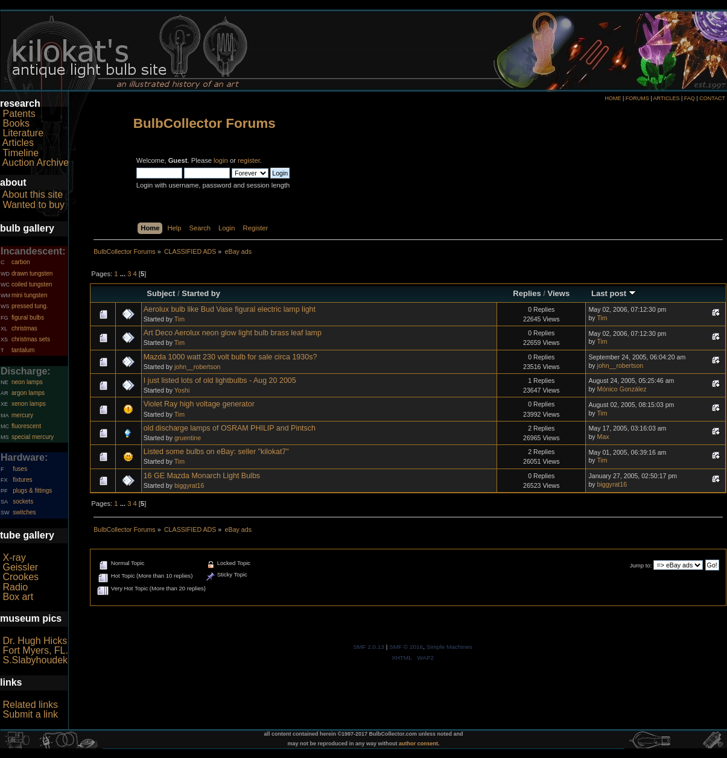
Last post (613, 293)
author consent (418, 744)
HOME (613, 98)
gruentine (187, 437)
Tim (179, 319)
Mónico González (622, 389)
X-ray (13, 557)
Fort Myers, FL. (35, 650)
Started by (201, 293)
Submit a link (30, 714)
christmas (24, 328)
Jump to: (641, 565)
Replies (527, 293)
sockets (23, 501)
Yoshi (182, 390)
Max (603, 436)
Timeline (20, 153)
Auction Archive (35, 162)
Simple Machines (449, 646)
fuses (20, 469)
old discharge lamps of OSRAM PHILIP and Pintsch (230, 428)
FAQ (689, 98)
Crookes (20, 577)
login (221, 160)
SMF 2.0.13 (368, 646)
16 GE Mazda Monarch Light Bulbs (202, 476)
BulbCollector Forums (204, 123)
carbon (20, 262)
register (249, 160)
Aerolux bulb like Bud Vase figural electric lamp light (230, 309)
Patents (18, 114)
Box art (17, 597)
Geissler (20, 567)
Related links (30, 705)
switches (24, 512)
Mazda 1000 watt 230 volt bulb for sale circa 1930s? (230, 357)
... (123, 273)
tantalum (22, 350)
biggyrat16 (189, 485)
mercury (22, 415)
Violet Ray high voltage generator (199, 404)
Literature (22, 133)
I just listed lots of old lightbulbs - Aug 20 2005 (220, 380)
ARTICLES (666, 98)
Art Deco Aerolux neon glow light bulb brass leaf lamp (233, 333)
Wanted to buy (33, 205)
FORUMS (637, 98)
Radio (15, 587)
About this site (32, 194)
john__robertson (197, 366)
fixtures (22, 479)
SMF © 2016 (406, 646)
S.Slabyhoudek (35, 660)
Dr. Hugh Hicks (34, 641)
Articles (18, 142)
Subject (161, 293)
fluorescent (26, 426)
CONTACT (712, 98)
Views (559, 293)
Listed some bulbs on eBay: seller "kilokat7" (216, 451)
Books (15, 123)
